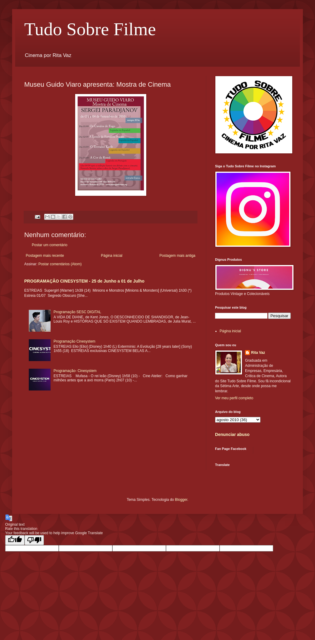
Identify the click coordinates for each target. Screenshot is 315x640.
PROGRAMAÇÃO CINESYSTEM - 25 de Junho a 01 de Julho (84, 281)
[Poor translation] (34, 540)
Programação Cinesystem (74, 341)
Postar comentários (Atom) (60, 264)
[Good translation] (15, 540)
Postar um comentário (49, 245)
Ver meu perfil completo (234, 398)
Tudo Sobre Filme (90, 29)
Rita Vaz (258, 352)
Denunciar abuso (232, 434)
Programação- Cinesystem (75, 371)
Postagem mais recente (45, 255)
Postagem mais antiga (177, 255)
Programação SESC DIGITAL (77, 312)
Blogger (181, 500)
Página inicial (111, 255)
